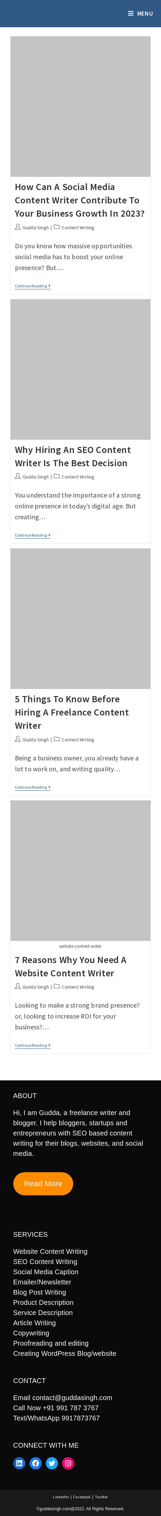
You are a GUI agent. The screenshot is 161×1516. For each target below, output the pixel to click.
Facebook (81, 1496)
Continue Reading (33, 286)
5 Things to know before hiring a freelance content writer (72, 712)
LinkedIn (61, 1496)
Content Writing (78, 227)
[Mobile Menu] (140, 13)
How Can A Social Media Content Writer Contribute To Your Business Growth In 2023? (80, 200)
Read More (43, 1183)
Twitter (101, 1496)
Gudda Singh (36, 227)
